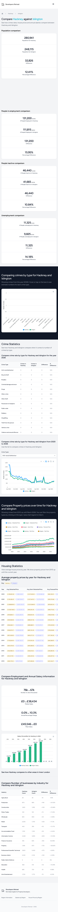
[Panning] (48, 461)
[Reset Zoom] (51, 461)
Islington (20, 13)
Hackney (10, 13)
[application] (29, 310)
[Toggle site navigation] (53, 4)
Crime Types (5, 452)
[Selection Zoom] (46, 461)
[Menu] (53, 292)
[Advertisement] (29, 94)
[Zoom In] (41, 461)
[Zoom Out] (43, 461)
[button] (26, 329)
